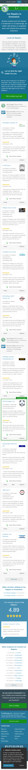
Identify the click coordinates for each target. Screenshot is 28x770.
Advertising (4, 731)
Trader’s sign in (23, 5)
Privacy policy (18, 731)
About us (3, 729)
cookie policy (6, 761)
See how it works (14, 721)
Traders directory (19, 734)
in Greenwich (14, 593)
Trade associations (20, 729)
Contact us (4, 736)
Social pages (4, 741)
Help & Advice (5, 734)
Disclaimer (17, 736)
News (2, 738)
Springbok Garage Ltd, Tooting (11, 624)
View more (14, 579)
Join (18, 1)
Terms (16, 738)
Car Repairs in (14, 652)
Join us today (14, 705)
